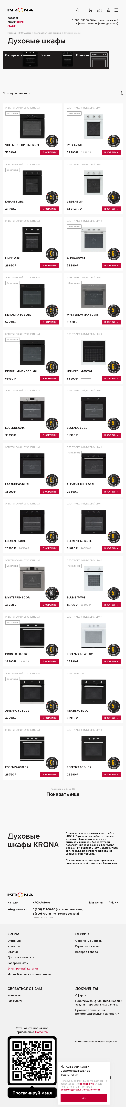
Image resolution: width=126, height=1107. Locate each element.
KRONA (16, 22)
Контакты (14, 995)
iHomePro (41, 1032)
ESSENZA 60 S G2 (16, 768)
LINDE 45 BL (12, 259)
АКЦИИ (113, 902)
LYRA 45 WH (74, 146)
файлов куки (86, 1083)
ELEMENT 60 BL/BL (79, 542)
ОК (84, 1098)
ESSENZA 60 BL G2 (79, 768)
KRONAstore (41, 902)
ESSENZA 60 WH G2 (80, 655)
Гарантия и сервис (88, 946)
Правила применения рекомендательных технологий (97, 1011)
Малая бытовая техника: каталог (31, 974)
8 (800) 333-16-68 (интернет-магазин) (95, 20)
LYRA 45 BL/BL (14, 202)
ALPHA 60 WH (76, 259)
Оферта (80, 995)
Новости (14, 946)
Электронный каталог (23, 968)
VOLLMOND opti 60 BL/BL (22, 146)
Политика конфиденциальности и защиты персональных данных (98, 1002)
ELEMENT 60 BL (15, 542)
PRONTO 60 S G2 (16, 655)
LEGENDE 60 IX (15, 428)
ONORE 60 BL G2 (77, 711)
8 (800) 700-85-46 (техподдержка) (97, 23)
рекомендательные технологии (80, 1089)
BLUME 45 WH (76, 598)
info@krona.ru (17, 909)
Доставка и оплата (21, 957)
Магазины (96, 902)
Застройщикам (18, 963)
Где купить (15, 1001)
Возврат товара (86, 952)
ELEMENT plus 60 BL (81, 485)
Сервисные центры (88, 941)
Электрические (75, 673)
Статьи (13, 952)
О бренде (14, 941)
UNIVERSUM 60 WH (79, 372)
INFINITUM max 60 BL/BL (21, 372)
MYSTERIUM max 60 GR (82, 315)
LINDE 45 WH (75, 202)
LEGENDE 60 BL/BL (17, 485)
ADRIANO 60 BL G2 (17, 711)
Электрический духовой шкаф (23, 108)
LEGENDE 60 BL (77, 428)
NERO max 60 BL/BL (18, 315)
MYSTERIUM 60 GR (17, 598)
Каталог (13, 18)
